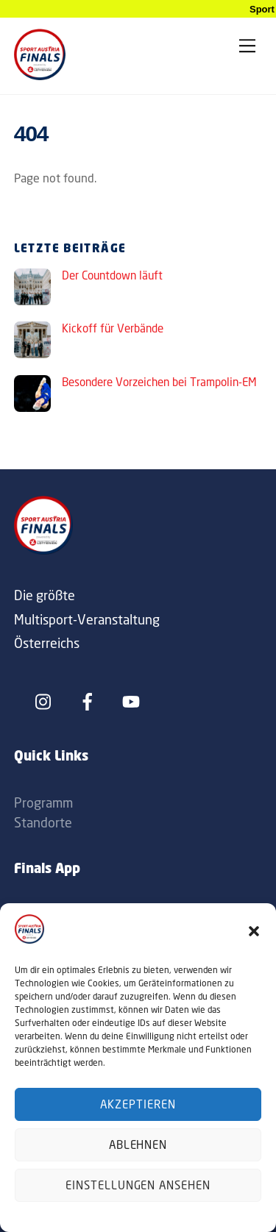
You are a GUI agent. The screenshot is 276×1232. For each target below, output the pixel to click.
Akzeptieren (138, 1104)
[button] (254, 931)
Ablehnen (138, 1145)
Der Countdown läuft (112, 275)
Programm (43, 802)
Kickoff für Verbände (112, 328)
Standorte (43, 822)
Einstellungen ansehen (138, 1185)
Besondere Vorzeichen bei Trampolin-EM (159, 382)
